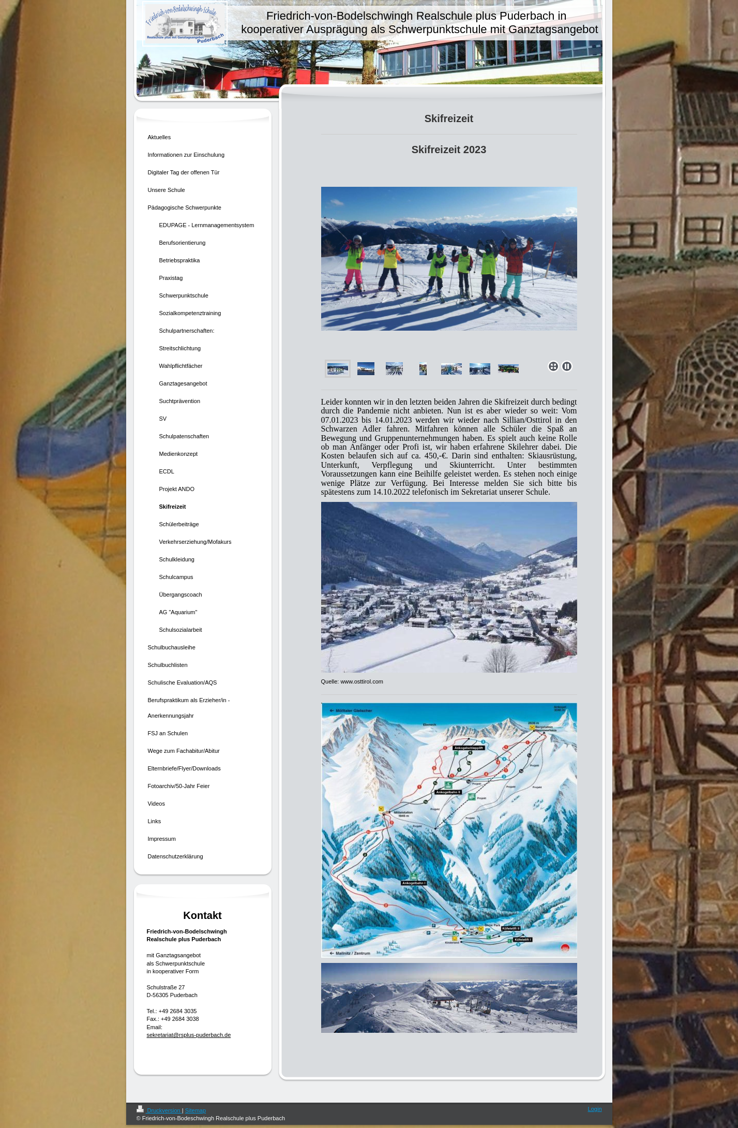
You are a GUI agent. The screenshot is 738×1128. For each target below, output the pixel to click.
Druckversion (159, 1110)
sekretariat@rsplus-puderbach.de (189, 1035)
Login (595, 1109)
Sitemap (195, 1110)
